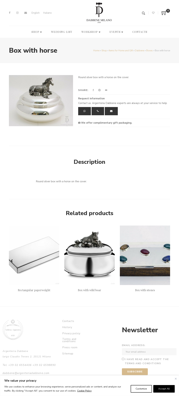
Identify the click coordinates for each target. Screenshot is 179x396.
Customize (141, 388)
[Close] (176, 379)
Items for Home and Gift (121, 50)
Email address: (134, 345)
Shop (104, 50)
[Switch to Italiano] (47, 13)
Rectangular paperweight (34, 290)
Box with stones (145, 290)
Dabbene (139, 50)
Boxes (149, 50)
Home (96, 50)
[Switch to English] (35, 13)
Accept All (164, 388)
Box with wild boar (89, 290)
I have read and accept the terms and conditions (147, 361)
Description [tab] (89, 162)
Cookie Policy (84, 390)
